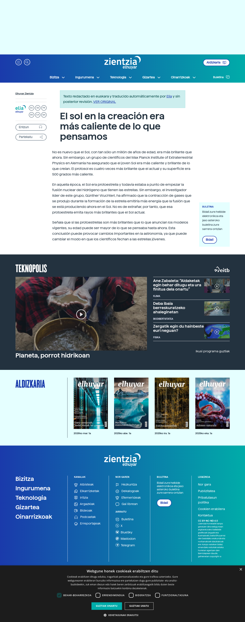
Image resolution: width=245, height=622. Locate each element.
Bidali (209, 240)
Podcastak (85, 517)
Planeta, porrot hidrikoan (52, 355)
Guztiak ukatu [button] (139, 606)
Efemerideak (128, 498)
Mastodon (125, 539)
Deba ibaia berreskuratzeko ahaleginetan (169, 307)
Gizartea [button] (151, 77)
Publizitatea (206, 491)
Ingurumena (32, 488)
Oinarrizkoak (33, 516)
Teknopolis (31, 268)
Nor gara (204, 484)
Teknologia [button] (121, 77)
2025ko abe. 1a (122, 433)
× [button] (240, 569)
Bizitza (24, 478)
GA (43, 115)
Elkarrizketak (86, 491)
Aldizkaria (216, 62)
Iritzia (81, 498)
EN (31, 115)
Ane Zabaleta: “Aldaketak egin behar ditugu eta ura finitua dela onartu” (177, 285)
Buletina (221, 77)
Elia (169, 96)
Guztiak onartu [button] (107, 606)
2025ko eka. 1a (203, 433)
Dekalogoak (127, 491)
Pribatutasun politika (207, 500)
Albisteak (84, 485)
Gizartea (27, 507)
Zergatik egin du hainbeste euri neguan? (178, 328)
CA (37, 115)
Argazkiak (84, 504)
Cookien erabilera (211, 509)
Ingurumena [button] (87, 77)
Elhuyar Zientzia (24, 93)
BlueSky (123, 532)
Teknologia (31, 497)
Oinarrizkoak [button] (183, 77)
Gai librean (126, 504)
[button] (18, 62)
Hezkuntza (126, 485)
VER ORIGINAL (104, 102)
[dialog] (122, 593)
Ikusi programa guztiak (213, 351)
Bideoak (83, 511)
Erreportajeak (87, 524)
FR (44, 108)
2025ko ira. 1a (162, 433)
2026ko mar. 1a (82, 433)
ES (38, 108)
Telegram (125, 545)
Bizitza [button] (57, 77)
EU (31, 108)
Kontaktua (205, 515)
